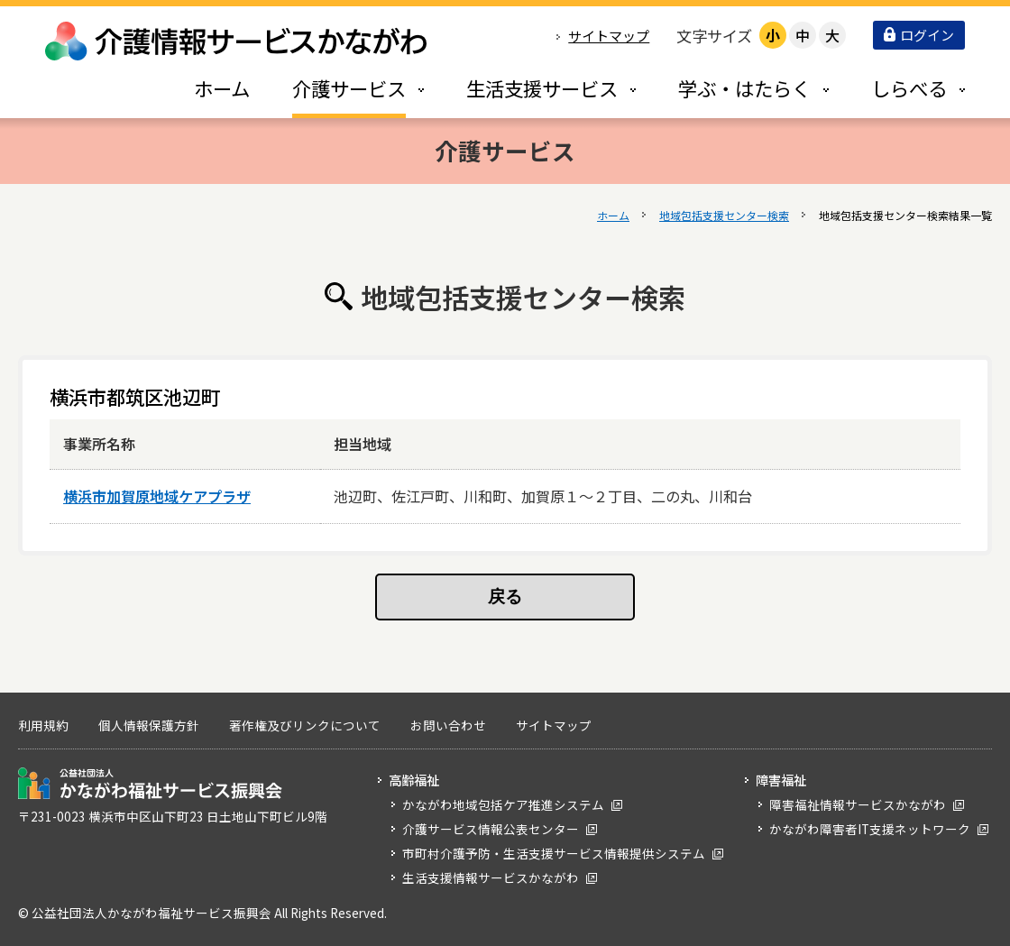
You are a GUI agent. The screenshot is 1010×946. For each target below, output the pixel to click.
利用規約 (43, 725)
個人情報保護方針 (148, 725)
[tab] (339, 88)
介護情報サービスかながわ (237, 41)
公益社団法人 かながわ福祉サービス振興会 (150, 783)
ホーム (613, 215)
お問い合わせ (448, 725)
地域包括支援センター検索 (724, 215)
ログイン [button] (919, 34)
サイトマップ (608, 35)
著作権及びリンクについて (305, 725)
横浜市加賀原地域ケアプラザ (157, 496)
